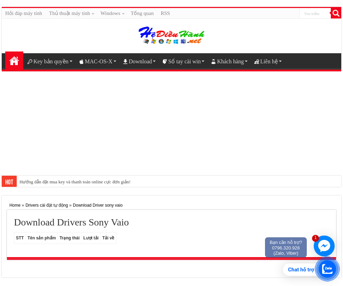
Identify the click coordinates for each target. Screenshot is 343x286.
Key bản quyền (48, 61)
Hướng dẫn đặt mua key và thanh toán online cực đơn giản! (75, 181)
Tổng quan (142, 13)
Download (137, 61)
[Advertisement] (171, 128)
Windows (110, 13)
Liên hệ (266, 61)
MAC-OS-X (95, 61)
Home (14, 60)
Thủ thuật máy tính (69, 13)
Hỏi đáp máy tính (23, 13)
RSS (165, 13)
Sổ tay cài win (181, 61)
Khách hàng (227, 61)
